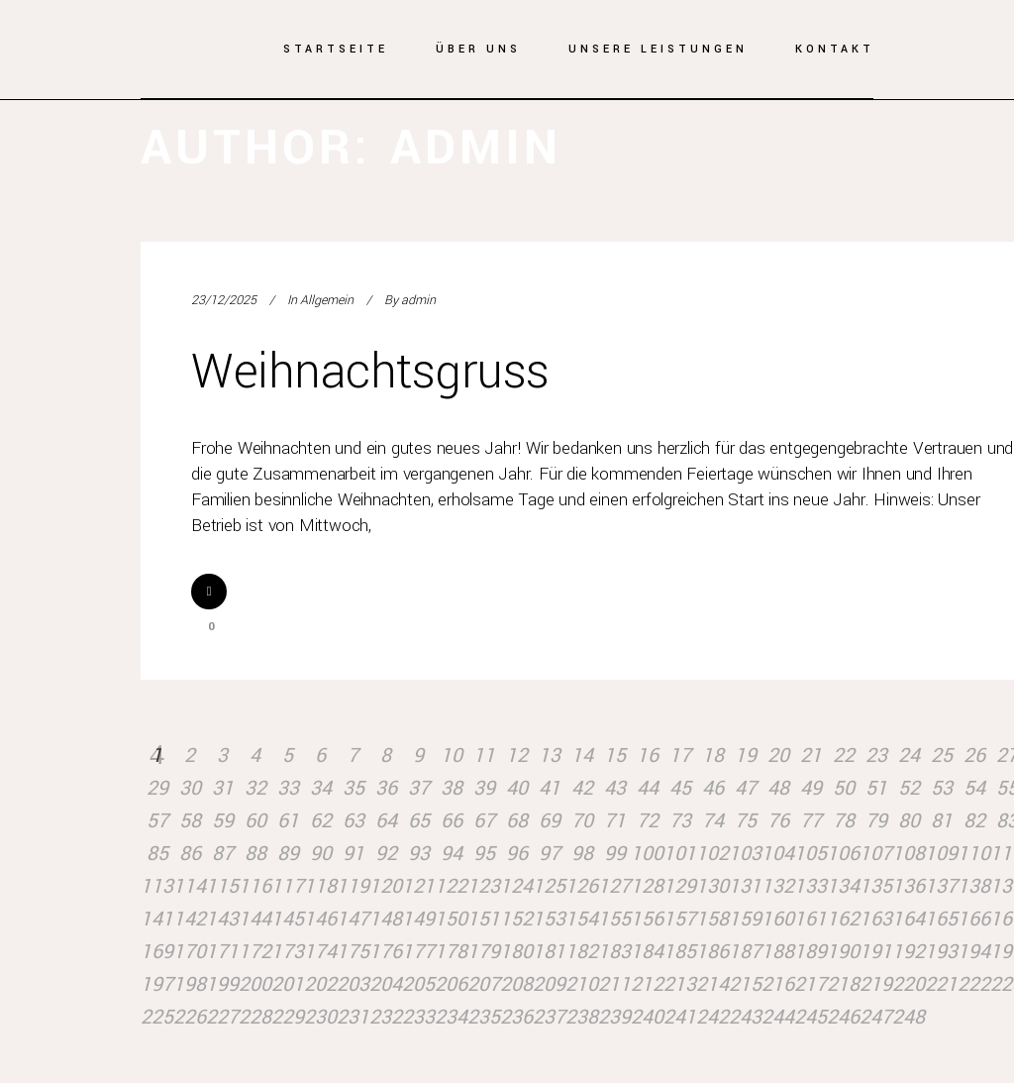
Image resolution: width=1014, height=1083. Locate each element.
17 (680, 755)
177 (418, 951)
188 (777, 951)
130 (712, 886)
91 (353, 853)
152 (516, 919)
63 (353, 821)
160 (777, 919)
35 (353, 788)
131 (745, 886)
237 (549, 1017)
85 (157, 853)
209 (549, 984)
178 (451, 951)
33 (288, 788)
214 (712, 984)
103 (745, 853)
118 (320, 886)
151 (483, 919)
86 (190, 853)
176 (385, 951)
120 (385, 886)
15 (615, 755)
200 (255, 984)
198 (189, 984)
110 (974, 853)
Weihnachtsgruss (370, 372)
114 (189, 886)
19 (746, 755)
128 (647, 886)
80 (909, 821)
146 (320, 919)
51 (876, 788)
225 (157, 1017)
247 (876, 1017)
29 (157, 788)
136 (908, 886)
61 (288, 821)
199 (222, 984)
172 (255, 951)
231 (353, 1017)
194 (974, 951)
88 (255, 853)
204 (385, 984)
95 (484, 853)
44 (648, 788)
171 (222, 951)
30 (190, 788)
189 (810, 951)
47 (746, 788)
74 (713, 821)
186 (712, 951)
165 (941, 919)
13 (549, 755)
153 (549, 919)
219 (876, 984)
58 (190, 821)
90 (321, 853)
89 (288, 853)
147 (353, 919)
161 (810, 919)
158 (712, 919)
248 (908, 1017)
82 (974, 821)
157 (679, 919)
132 (777, 886)
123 (483, 886)
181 (549, 951)
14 (582, 755)
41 (549, 788)
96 (517, 853)
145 (287, 919)
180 (516, 951)
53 (942, 788)
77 (811, 821)
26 (974, 755)
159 (745, 919)
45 (680, 788)
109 (941, 853)
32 (255, 788)
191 (876, 951)
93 (419, 853)
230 (320, 1017)
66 (451, 821)
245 (810, 1017)
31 (223, 788)
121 (418, 886)
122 (451, 886)
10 (451, 755)
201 (287, 984)
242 (712, 1017)
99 (615, 853)
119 (353, 886)
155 (614, 919)
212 (647, 984)
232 (385, 1017)
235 (483, 1017)
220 (908, 984)
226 (189, 1017)
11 (484, 755)
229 (287, 1017)
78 (844, 821)
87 (223, 853)
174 (320, 951)
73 (680, 821)
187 (745, 951)
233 (418, 1017)
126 (581, 886)
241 (679, 1017)
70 (582, 821)
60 (255, 821)
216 (777, 984)
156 (647, 919)
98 (582, 853)
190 (843, 951)
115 (222, 886)
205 (418, 984)
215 (745, 984)
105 (810, 853)
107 (876, 853)
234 (451, 1017)
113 (157, 886)
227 (222, 1017)
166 (974, 919)
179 (483, 951)
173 (287, 951)
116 (255, 886)
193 (941, 951)
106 (843, 853)
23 (876, 755)
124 (516, 886)
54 (974, 788)
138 (974, 886)
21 (811, 755)
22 (844, 755)
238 (581, 1017)
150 (451, 919)
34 (321, 788)
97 (549, 853)
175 (353, 951)
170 (189, 951)
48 (778, 788)
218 (843, 984)
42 (582, 788)
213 (679, 984)
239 (614, 1017)
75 (746, 821)
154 (581, 919)
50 (844, 788)
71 (615, 821)
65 (419, 821)
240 (647, 1017)
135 (876, 886)
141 (157, 919)
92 (386, 853)
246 (843, 1017)
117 (287, 886)
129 (679, 886)
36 (386, 788)
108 (908, 853)
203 (353, 984)
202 (320, 984)
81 (942, 821)
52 (909, 788)
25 (942, 755)
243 (745, 1017)
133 (810, 886)
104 (777, 853)
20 (778, 755)
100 (647, 853)
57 (157, 821)
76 (778, 821)
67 (484, 821)
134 (843, 886)
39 (484, 788)
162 (843, 919)
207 (483, 984)
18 (713, 755)
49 (811, 788)
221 (941, 984)
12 (517, 755)
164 (908, 919)
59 (223, 821)
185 (679, 951)
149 (418, 919)
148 (385, 919)
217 (810, 984)
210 (581, 984)
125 (549, 886)
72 (648, 821)
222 (974, 984)
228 (255, 1017)
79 (876, 821)
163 (876, 919)
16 (648, 755)
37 (419, 788)
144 (255, 919)
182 (581, 951)
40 (517, 788)
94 (451, 853)
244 (777, 1017)
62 (321, 821)
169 (157, 951)
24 (909, 755)
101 (679, 853)
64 (386, 821)
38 (451, 788)
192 (908, 951)
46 (713, 788)
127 (614, 886)
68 (517, 821)
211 (614, 984)
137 (941, 886)
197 (157, 984)
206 (451, 984)
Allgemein (327, 300)
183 (614, 951)
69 (549, 821)
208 (516, 984)
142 (189, 919)
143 (222, 919)
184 (647, 951)
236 (516, 1017)
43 (615, 788)
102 (712, 853)
